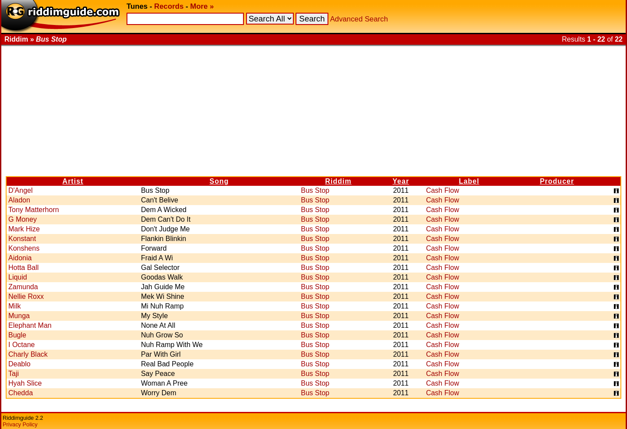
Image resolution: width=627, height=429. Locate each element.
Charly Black (28, 354)
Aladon (19, 200)
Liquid (17, 277)
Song (219, 181)
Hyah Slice (25, 383)
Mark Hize (24, 229)
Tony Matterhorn (33, 209)
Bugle (17, 335)
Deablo (19, 364)
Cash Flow (442, 190)
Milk (14, 306)
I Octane (21, 344)
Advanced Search (359, 19)
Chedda (20, 393)
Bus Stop (315, 190)
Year (401, 181)
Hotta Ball (23, 267)
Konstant (22, 238)
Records (168, 6)
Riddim (338, 181)
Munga (19, 315)
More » (202, 6)
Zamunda (23, 287)
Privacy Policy (20, 424)
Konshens (23, 248)
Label (469, 181)
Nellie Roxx (26, 296)
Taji (13, 373)
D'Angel (20, 190)
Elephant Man (30, 325)
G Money (22, 219)
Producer (557, 181)
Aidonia (20, 258)
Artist (73, 181)
